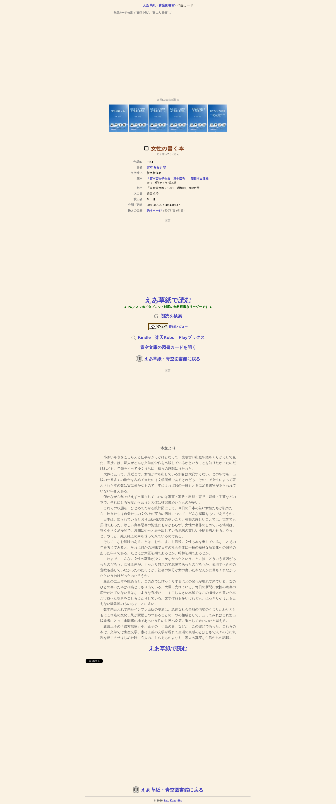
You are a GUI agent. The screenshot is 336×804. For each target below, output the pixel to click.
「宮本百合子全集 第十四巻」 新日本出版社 (178, 178)
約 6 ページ (154, 210)
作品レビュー (168, 326)
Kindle (144, 337)
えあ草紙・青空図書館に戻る (172, 359)
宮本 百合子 (154, 167)
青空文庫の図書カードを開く (168, 347)
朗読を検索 (171, 316)
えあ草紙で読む (168, 300)
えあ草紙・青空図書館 (159, 5)
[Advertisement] (168, 59)
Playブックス (192, 337)
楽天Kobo (165, 337)
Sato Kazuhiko (172, 800)
